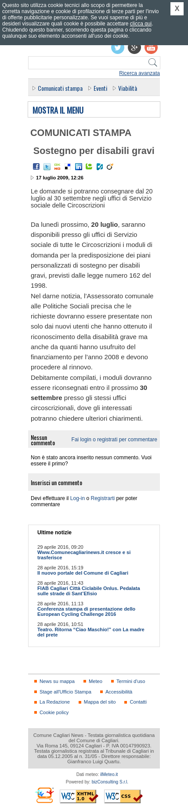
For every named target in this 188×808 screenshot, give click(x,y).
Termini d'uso (130, 681)
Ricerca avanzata (139, 73)
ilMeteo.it (109, 774)
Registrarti (103, 498)
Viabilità (127, 88)
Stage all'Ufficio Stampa (65, 691)
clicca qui (141, 24)
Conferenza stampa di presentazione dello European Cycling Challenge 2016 (86, 611)
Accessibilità (118, 691)
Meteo (95, 681)
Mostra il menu (58, 110)
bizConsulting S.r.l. (110, 781)
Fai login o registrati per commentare (114, 439)
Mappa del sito (100, 701)
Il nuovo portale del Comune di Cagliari (82, 573)
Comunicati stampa (60, 88)
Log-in (77, 498)
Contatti (138, 701)
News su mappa (57, 681)
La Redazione (55, 701)
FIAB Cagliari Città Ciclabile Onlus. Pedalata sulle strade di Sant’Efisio (88, 591)
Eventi (100, 88)
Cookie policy (54, 712)
